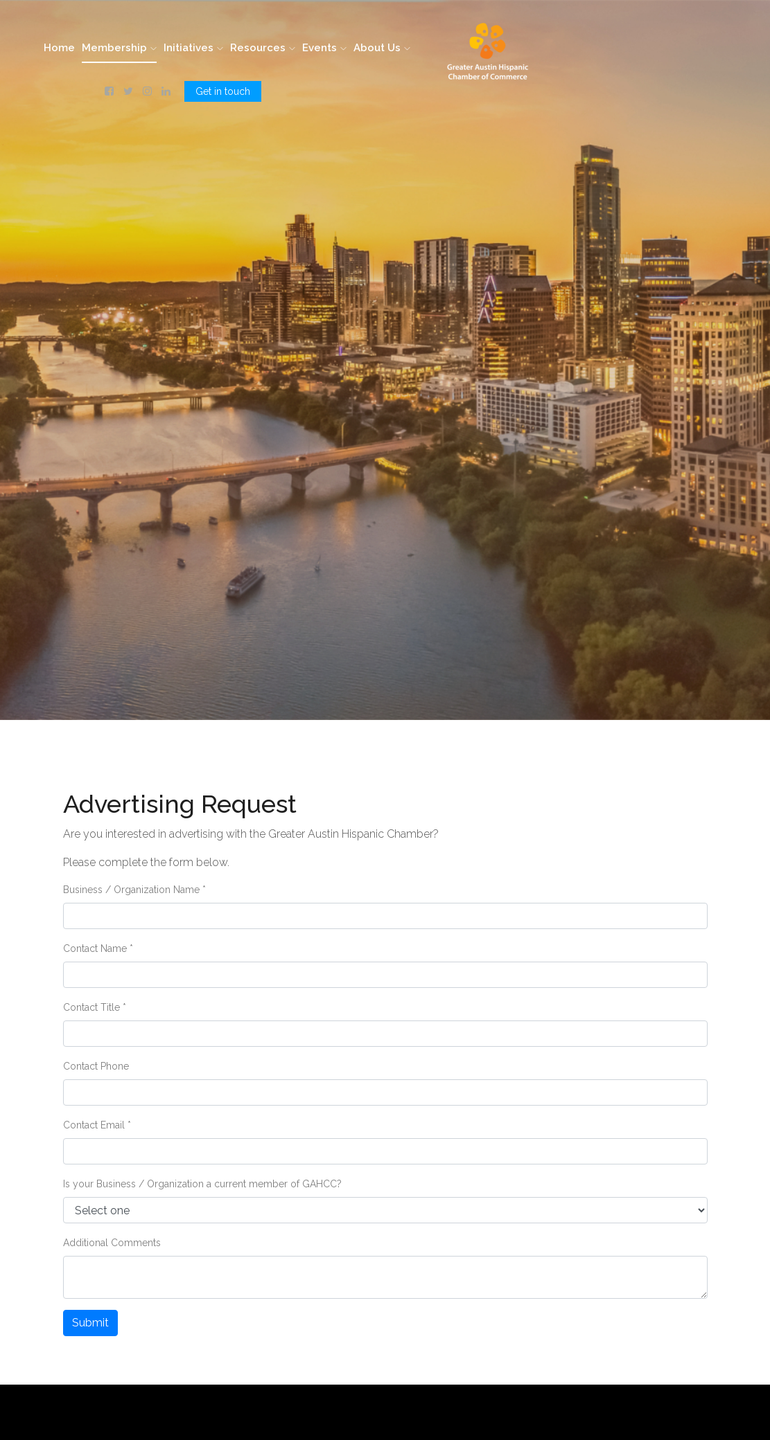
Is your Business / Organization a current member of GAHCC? (202, 1183)
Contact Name (98, 948)
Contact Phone (96, 1066)
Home (59, 48)
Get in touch (222, 91)
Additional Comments (112, 1242)
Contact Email (97, 1125)
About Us (381, 48)
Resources (262, 48)
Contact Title (94, 1007)
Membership (119, 48)
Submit (90, 1322)
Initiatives (193, 48)
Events (324, 48)
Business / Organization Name (134, 889)
